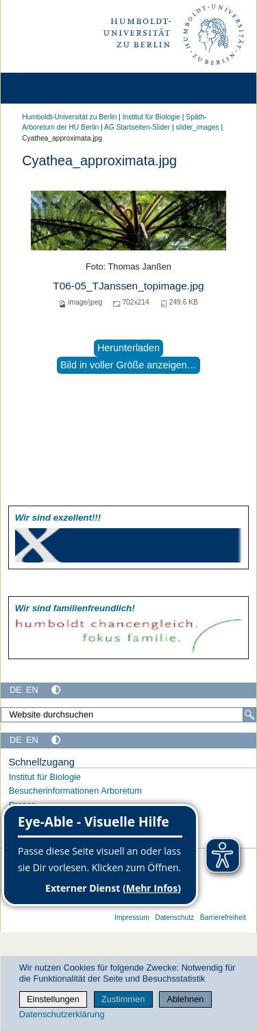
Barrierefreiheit (223, 917)
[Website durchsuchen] (128, 714)
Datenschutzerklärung (61, 1014)
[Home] (49, 88)
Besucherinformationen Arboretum (75, 790)
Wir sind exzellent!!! (58, 517)
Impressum (131, 917)
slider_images (197, 127)
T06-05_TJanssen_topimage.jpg (128, 286)
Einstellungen (53, 999)
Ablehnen (185, 999)
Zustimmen (123, 999)
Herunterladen (128, 347)
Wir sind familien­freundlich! (75, 608)
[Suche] (249, 714)
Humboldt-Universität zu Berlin (69, 117)
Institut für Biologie (151, 117)
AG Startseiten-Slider (137, 127)
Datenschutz (174, 917)
